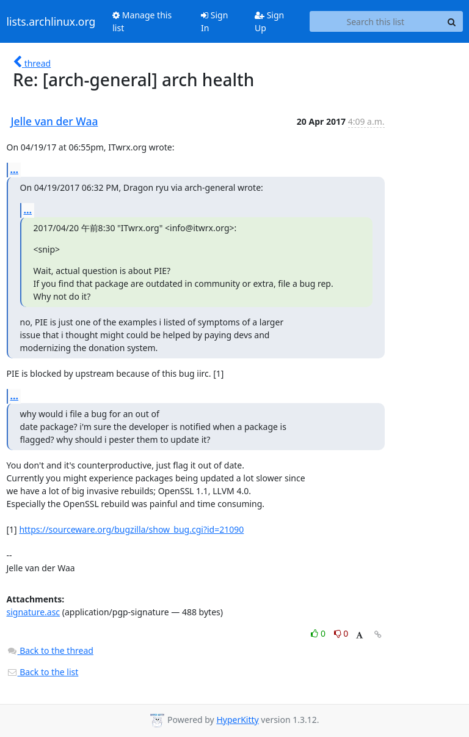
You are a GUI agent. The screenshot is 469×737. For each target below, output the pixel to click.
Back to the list (43, 672)
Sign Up (269, 21)
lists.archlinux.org (51, 21)
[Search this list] (375, 21)
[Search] (452, 21)
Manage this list (142, 21)
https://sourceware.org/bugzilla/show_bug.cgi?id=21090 (131, 529)
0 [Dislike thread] (341, 633)
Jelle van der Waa (54, 121)
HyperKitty (237, 719)
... (14, 169)
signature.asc (33, 612)
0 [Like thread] (319, 633)
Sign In (214, 21)
